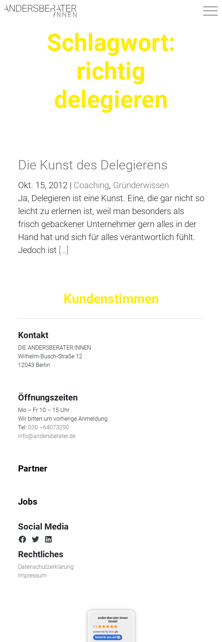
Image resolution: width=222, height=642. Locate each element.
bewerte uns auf (107, 637)
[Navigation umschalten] (210, 11)
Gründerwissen (141, 185)
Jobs (27, 502)
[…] (63, 250)
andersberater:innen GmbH (113, 619)
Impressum (32, 575)
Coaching (91, 185)
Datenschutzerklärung (46, 566)
